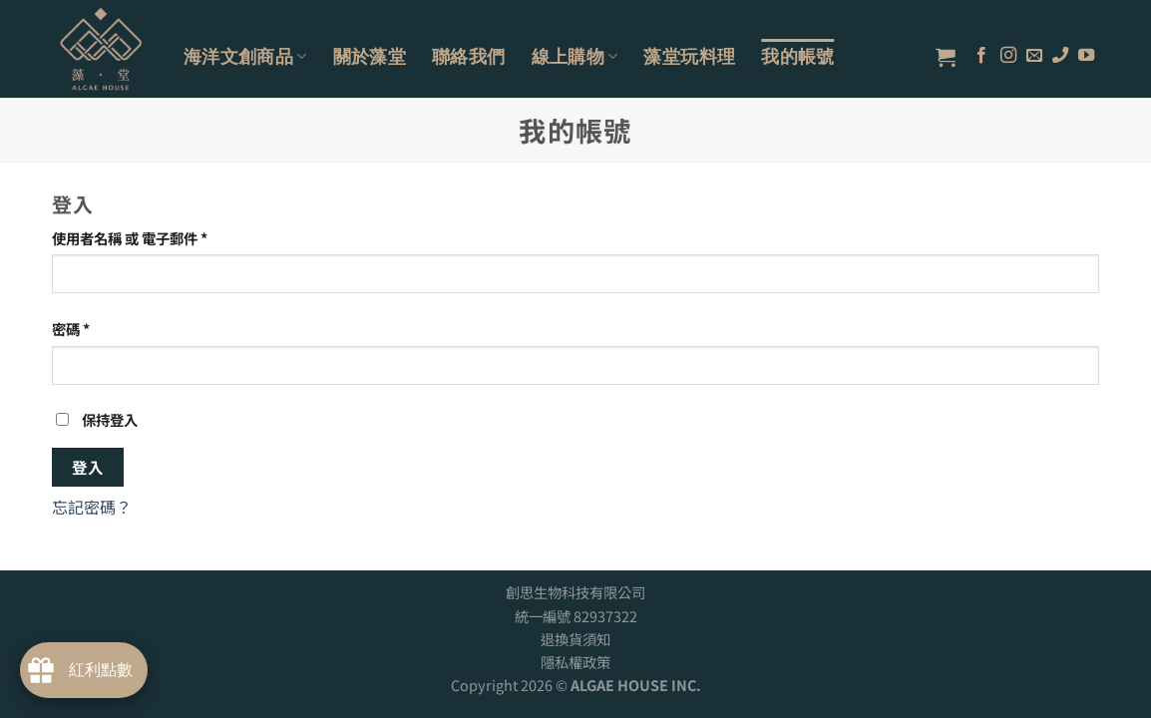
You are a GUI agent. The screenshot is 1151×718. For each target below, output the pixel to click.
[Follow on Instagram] (1008, 56)
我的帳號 (797, 56)
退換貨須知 (575, 638)
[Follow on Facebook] (981, 56)
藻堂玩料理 (689, 56)
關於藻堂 (369, 56)
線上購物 (575, 56)
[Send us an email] (1034, 56)
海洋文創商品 (245, 56)
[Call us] (1060, 56)
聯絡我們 (468, 56)
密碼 (71, 328)
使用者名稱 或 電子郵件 (129, 237)
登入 (88, 467)
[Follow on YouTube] (1086, 56)
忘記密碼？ (92, 507)
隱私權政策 (575, 661)
